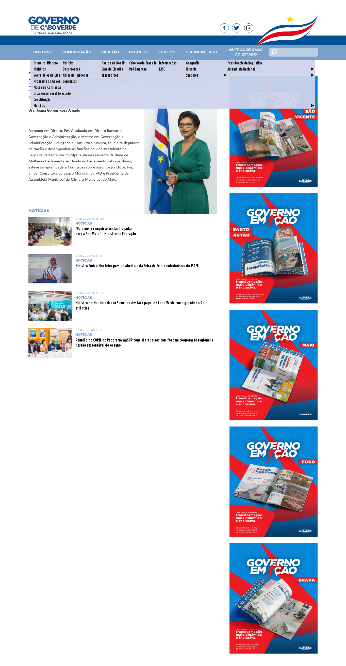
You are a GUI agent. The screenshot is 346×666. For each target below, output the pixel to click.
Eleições (79, 86)
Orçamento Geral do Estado (176, 79)
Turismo (167, 52)
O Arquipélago (201, 52)
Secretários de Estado (137, 73)
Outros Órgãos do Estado (245, 52)
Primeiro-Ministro (50, 73)
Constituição (45, 86)
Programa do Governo (55, 79)
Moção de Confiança (113, 79)
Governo (43, 52)
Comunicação (76, 52)
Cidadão (110, 52)
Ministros (89, 73)
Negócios (139, 52)
